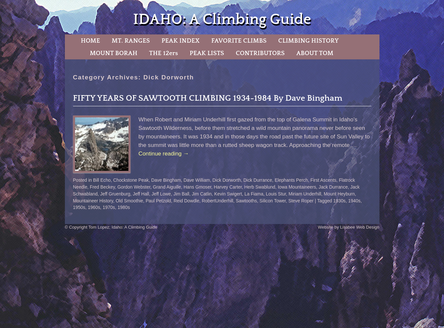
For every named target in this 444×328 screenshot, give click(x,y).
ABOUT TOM (314, 53)
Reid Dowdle (186, 200)
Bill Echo (102, 180)
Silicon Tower (273, 200)
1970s (109, 207)
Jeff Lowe (161, 193)
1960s (94, 207)
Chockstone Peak (131, 180)
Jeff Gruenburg (115, 193)
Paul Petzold (158, 200)
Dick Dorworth (226, 180)
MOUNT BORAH (114, 53)
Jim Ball (181, 193)
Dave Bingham (166, 180)
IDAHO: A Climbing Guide (222, 19)
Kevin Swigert (228, 193)
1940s (354, 200)
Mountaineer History (93, 200)
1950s (79, 207)
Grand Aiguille (167, 187)
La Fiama (253, 193)
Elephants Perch (291, 180)
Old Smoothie (129, 200)
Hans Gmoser (197, 187)
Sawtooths (246, 200)
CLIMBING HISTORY (308, 40)
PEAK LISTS (207, 53)
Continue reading (164, 153)
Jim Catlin (202, 193)
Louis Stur (276, 193)
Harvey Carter (227, 187)
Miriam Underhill (305, 193)
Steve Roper (301, 200)
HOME (90, 40)
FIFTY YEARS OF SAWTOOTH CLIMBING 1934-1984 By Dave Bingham (207, 98)
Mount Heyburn (339, 193)
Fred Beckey (102, 187)
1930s (339, 200)
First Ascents (323, 180)
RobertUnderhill (217, 200)
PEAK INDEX (181, 40)
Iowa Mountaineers (297, 187)
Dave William (196, 180)
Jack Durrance (333, 187)
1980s (124, 207)
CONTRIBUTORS (260, 53)
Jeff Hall (141, 193)
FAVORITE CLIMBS (239, 40)
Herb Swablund (259, 187)
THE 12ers (163, 53)
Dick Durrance (257, 180)
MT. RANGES (131, 40)
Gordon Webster (133, 187)
